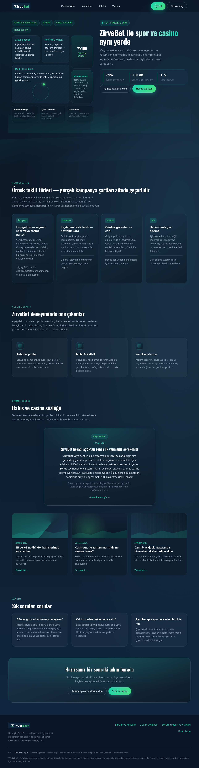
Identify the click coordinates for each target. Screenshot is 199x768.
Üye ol (158, 6)
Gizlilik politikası (149, 724)
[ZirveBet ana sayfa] (21, 6)
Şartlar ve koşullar (125, 724)
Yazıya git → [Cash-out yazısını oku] (81, 569)
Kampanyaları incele (115, 88)
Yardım (116, 6)
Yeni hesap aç (120, 691)
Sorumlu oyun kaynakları (176, 724)
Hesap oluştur (144, 88)
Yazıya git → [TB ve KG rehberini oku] (22, 569)
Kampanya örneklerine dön (87, 691)
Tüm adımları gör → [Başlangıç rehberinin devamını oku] (99, 497)
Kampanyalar (68, 6)
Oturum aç (177, 6)
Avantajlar (86, 6)
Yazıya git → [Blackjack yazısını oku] (140, 569)
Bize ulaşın (184, 731)
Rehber (102, 6)
